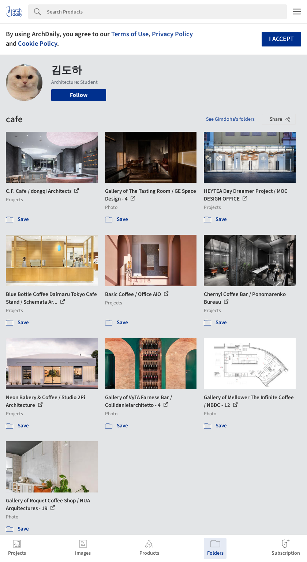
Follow (78, 95)
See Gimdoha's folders (230, 119)
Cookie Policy (37, 43)
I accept (281, 39)
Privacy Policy (172, 34)
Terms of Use (130, 34)
